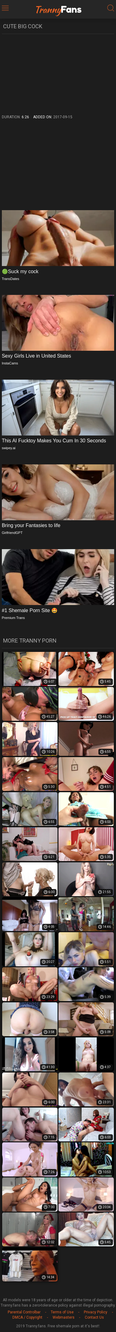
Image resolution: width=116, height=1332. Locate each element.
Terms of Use (62, 1312)
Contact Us (94, 1317)
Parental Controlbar (24, 1312)
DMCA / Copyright (27, 1317)
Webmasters (64, 1317)
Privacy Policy (95, 1312)
